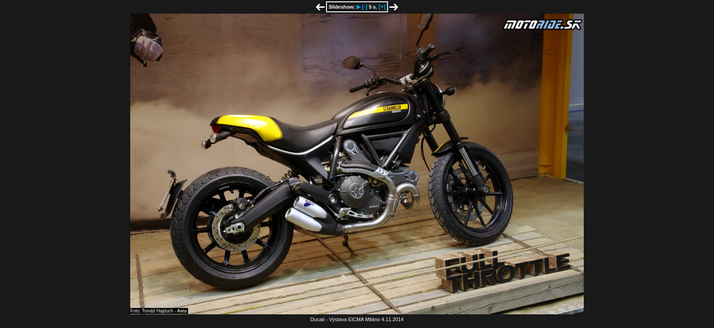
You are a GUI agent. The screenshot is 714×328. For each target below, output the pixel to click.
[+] (381, 7)
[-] (364, 7)
